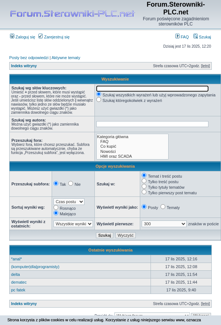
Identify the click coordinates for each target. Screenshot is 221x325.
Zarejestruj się (53, 37)
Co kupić (132, 146)
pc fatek (18, 290)
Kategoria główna (132, 136)
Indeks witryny (24, 66)
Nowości (132, 151)
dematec (19, 282)
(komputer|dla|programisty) (35, 266)
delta (15, 274)
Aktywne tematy (66, 57)
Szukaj (202, 37)
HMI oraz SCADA (132, 156)
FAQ (182, 37)
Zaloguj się (22, 37)
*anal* (16, 259)
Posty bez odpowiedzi (28, 57)
